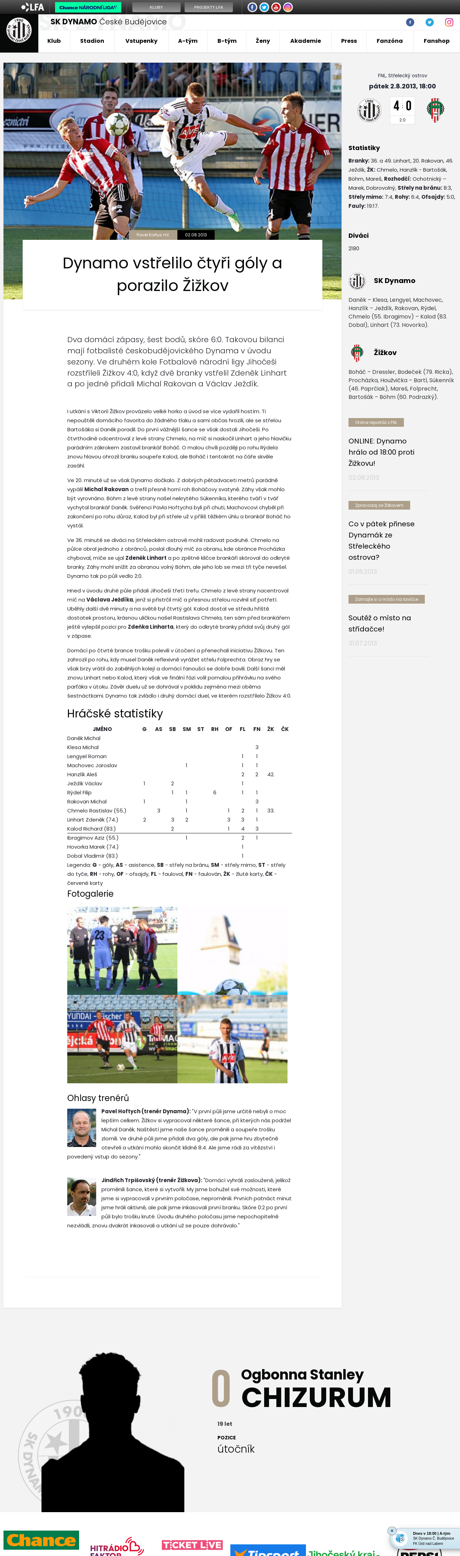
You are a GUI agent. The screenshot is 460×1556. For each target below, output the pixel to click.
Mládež (307, 1486)
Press (349, 41)
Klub (54, 41)
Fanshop (437, 41)
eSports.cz (138, 1525)
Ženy (263, 41)
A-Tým (182, 1486)
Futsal (337, 1486)
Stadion (92, 41)
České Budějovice (109, 21)
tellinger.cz (443, 1525)
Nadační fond (375, 1486)
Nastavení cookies (25, 1532)
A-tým (188, 41)
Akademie (305, 41)
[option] (41, 1408)
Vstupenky (141, 41)
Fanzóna (390, 41)
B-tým (227, 41)
